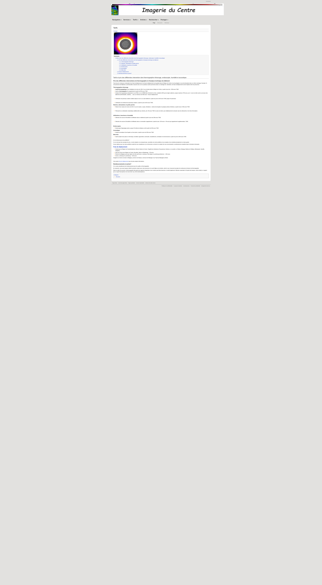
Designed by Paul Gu (205, 185)
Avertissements (186, 185)
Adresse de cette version (150, 182)
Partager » (164, 20)
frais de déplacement (123, 161)
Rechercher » (154, 20)
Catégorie (116, 174)
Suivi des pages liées (122, 182)
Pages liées (114, 182)
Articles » (143, 20)
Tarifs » (135, 20)
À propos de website (178, 185)
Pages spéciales (131, 182)
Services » (127, 20)
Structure (118, 176)
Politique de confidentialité (167, 185)
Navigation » (116, 20)
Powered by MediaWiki (195, 185)
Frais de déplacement (120, 147)
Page (154, 22)
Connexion (208, 1)
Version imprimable (140, 182)
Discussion (159, 22)
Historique (167, 22)
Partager (115, 31)
